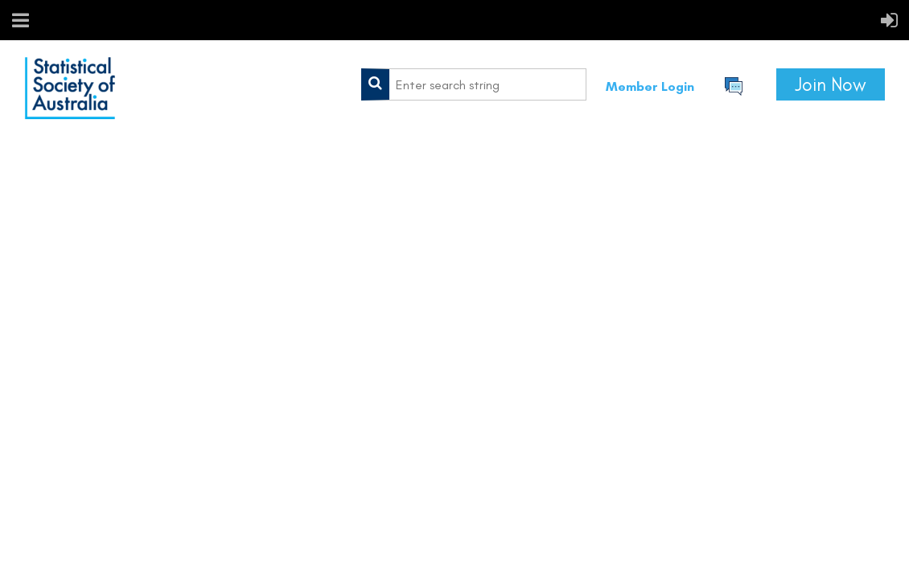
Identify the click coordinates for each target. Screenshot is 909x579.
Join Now (830, 84)
